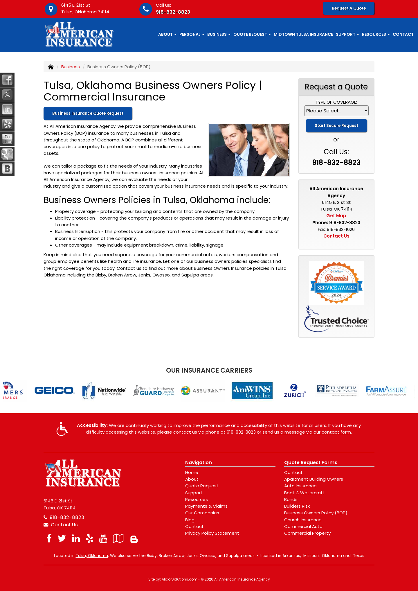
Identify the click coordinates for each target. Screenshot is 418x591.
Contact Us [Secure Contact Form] (336, 236)
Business (70, 67)
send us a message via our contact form (306, 432)
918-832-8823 (173, 12)
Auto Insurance (300, 486)
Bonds (291, 499)
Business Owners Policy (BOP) (315, 513)
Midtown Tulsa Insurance (303, 34)
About (192, 479)
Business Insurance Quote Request (87, 113)
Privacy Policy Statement (212, 533)
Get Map (336, 216)
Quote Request (202, 486)
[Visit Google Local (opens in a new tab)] (118, 538)
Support (194, 493)
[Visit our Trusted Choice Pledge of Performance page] (336, 318)
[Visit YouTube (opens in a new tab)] (103, 538)
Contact (403, 34)
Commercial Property (307, 533)
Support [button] (347, 34)
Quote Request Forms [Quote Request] (310, 462)
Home (191, 472)
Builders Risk (297, 506)
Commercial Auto (303, 526)
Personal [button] (191, 34)
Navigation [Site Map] (198, 462)
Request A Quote (349, 8)
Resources (196, 499)
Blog (189, 520)
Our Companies (202, 513)
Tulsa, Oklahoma (92, 555)
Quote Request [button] (252, 34)
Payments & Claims (206, 506)
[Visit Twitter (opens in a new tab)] (62, 538)
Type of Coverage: (336, 102)
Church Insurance (303, 520)
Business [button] (218, 34)
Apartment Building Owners (313, 479)
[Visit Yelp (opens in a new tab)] (89, 538)
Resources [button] (376, 34)
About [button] (167, 34)
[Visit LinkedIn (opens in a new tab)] (76, 538)
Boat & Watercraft (304, 493)
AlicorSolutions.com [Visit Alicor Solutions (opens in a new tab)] (179, 579)
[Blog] (134, 538)
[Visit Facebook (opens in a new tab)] (49, 538)
